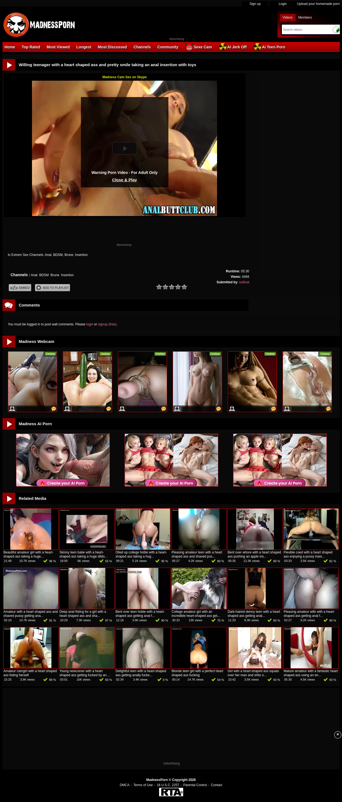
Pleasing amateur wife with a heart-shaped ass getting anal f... (309, 614)
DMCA (124, 785)
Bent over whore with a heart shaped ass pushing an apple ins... (254, 554)
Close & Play (124, 179)
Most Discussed (112, 47)
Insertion (67, 275)
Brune (55, 275)
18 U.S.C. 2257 (168, 785)
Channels (142, 47)
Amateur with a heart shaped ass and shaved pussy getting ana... (31, 614)
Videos (288, 17)
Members (305, 17)
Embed (20, 288)
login (89, 324)
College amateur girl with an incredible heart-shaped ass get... (196, 614)
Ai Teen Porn (269, 46)
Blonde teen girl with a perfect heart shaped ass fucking (197, 673)
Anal (34, 275)
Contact (216, 785)
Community (167, 47)
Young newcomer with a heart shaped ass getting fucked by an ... (85, 673)
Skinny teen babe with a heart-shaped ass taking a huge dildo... (83, 554)
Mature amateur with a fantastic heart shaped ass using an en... (311, 673)
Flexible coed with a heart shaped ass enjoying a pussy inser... (308, 554)
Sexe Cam (198, 46)
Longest (83, 47)
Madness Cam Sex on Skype (124, 77)
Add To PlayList (52, 287)
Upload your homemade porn (318, 4)
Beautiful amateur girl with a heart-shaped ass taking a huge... (29, 554)
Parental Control (195, 785)
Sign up (255, 4)
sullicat (244, 282)
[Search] (306, 29)
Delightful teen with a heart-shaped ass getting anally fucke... (141, 673)
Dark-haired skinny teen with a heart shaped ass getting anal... (254, 614)
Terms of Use (143, 785)
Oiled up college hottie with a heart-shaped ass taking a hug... (141, 554)
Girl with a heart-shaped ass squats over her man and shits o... (253, 673)
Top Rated (31, 47)
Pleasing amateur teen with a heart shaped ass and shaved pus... (197, 554)
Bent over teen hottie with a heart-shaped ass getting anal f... (140, 614)
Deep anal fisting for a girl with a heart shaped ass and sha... (83, 614)
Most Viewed (58, 47)
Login (283, 4)
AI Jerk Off (232, 46)
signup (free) (107, 324)
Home (10, 47)
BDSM (44, 275)
